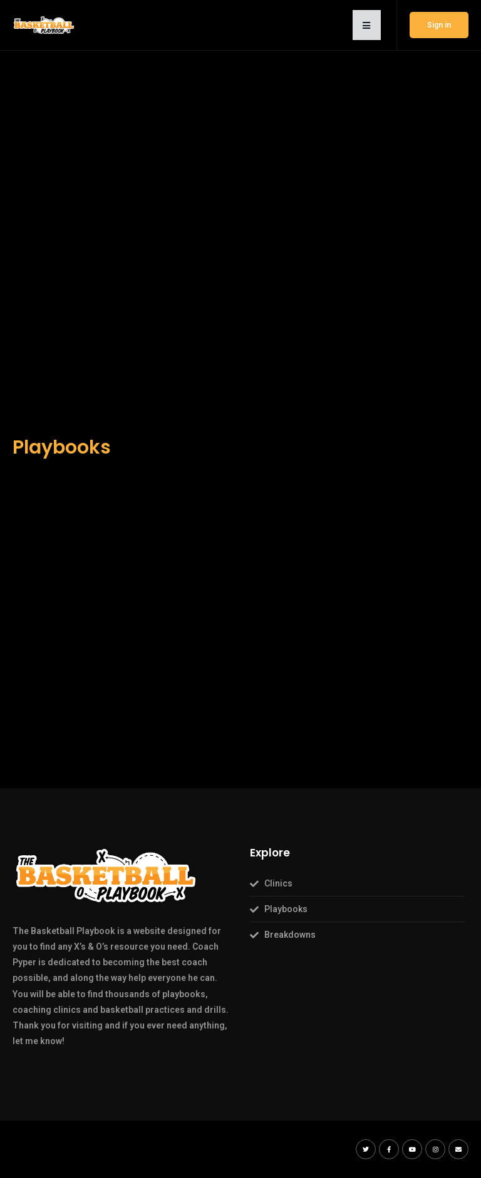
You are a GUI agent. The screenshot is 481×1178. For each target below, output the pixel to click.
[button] (367, 25)
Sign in (439, 25)
